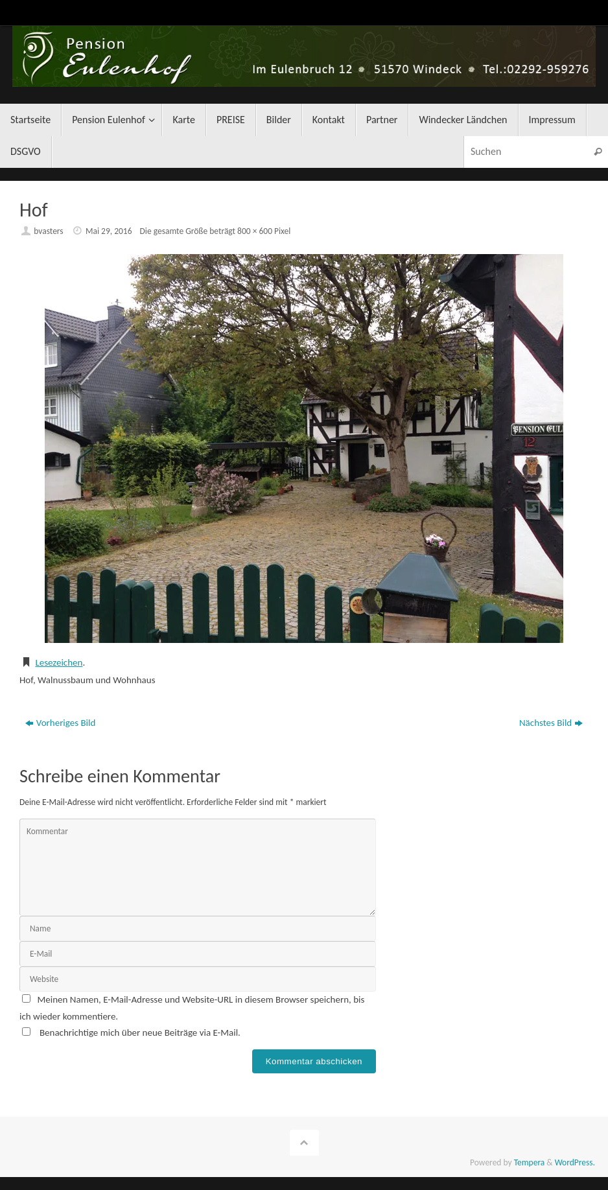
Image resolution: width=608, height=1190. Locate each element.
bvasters (48, 231)
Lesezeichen (58, 662)
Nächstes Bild (551, 723)
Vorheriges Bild (60, 723)
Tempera (529, 1162)
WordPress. (575, 1162)
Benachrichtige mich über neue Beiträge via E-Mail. (140, 1032)
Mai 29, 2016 (109, 231)
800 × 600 (254, 231)
